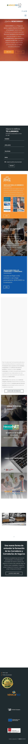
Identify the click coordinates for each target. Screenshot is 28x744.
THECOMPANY (21, 739)
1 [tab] (14, 536)
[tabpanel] (14, 519)
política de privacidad (16, 162)
